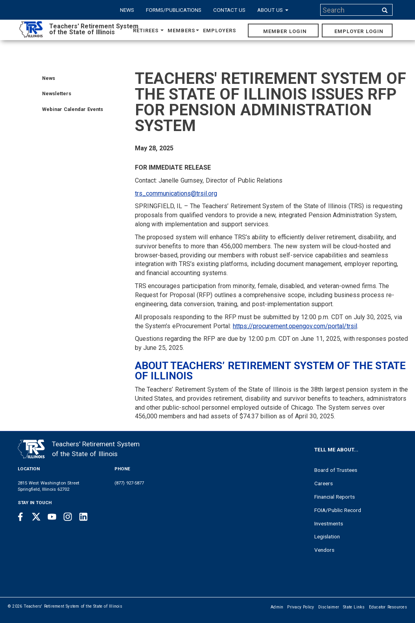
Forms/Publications (173, 10)
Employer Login (359, 31)
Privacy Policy (300, 607)
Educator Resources (388, 607)
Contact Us (229, 10)
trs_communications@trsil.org (176, 193)
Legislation (327, 536)
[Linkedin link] (83, 516)
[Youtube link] (52, 516)
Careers (323, 483)
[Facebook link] (20, 516)
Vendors (324, 550)
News (127, 10)
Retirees (148, 30)
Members (183, 30)
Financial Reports (334, 497)
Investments (328, 523)
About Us (272, 10)
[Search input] (349, 10)
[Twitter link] (36, 516)
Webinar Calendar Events (72, 109)
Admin (277, 607)
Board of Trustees (336, 470)
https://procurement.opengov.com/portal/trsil (295, 326)
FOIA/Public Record (337, 510)
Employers (219, 30)
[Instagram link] (67, 516)
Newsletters (56, 93)
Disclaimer (328, 607)
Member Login (285, 31)
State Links (354, 607)
